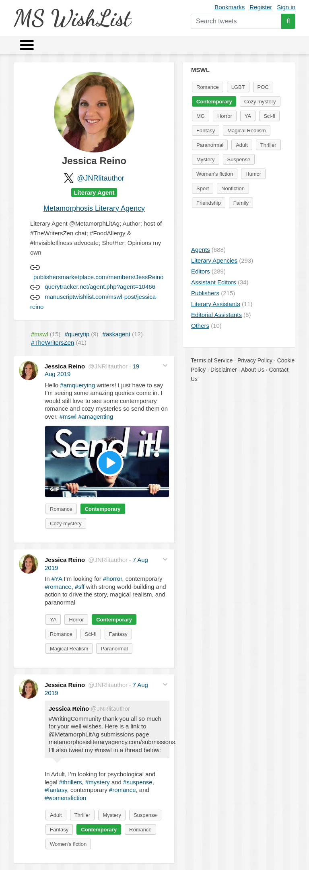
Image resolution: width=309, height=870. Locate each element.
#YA (57, 578)
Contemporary (103, 509)
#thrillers (70, 782)
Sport (202, 188)
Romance (61, 509)
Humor (253, 174)
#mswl (68, 416)
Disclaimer (223, 369)
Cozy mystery (66, 523)
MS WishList (72, 18)
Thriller (82, 815)
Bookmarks (229, 7)
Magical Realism (69, 649)
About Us (252, 369)
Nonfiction (233, 188)
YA (53, 620)
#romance (58, 586)
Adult (56, 815)
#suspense (137, 782)
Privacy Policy (254, 360)
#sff (79, 586)
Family (241, 203)
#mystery (97, 782)
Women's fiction (68, 844)
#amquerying (77, 385)
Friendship (208, 203)
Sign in (286, 7)
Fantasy (118, 634)
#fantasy (56, 789)
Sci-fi (91, 634)
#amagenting (95, 416)
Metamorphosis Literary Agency (94, 208)
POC (263, 87)
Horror (76, 620)
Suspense (145, 815)
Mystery (112, 815)
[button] (165, 365)
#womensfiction (65, 797)
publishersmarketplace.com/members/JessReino (98, 277)
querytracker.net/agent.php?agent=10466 (100, 286)
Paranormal (114, 649)
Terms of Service (212, 360)
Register (260, 7)
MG (200, 116)
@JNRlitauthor (100, 178)
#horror (112, 578)
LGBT (238, 87)
